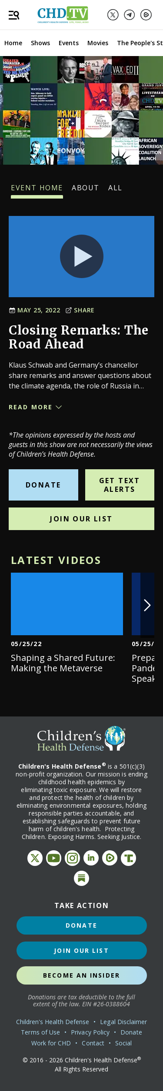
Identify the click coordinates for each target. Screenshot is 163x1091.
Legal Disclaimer (123, 1022)
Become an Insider (81, 975)
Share (80, 310)
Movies (97, 43)
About (86, 191)
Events (69, 43)
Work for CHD (51, 1043)
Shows (40, 43)
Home (13, 43)
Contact (93, 1043)
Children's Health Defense (53, 1022)
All (115, 191)
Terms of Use (40, 1032)
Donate (43, 485)
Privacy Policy (90, 1032)
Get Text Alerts (119, 485)
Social (123, 1043)
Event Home (37, 191)
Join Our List (81, 519)
